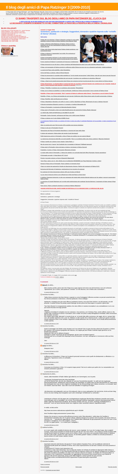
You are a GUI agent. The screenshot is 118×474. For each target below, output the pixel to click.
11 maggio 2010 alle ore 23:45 (51, 425)
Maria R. (44, 285)
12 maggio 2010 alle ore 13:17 (51, 438)
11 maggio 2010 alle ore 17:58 (51, 343)
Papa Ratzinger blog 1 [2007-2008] (9, 41)
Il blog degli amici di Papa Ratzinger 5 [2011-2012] (13, 32)
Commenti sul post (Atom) (53, 470)
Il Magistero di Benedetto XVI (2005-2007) (11, 35)
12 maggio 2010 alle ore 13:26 (51, 461)
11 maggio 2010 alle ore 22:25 (51, 371)
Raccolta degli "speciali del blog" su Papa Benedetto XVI (14, 37)
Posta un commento (45, 464)
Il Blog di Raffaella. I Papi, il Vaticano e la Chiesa (12, 31)
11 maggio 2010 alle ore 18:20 (51, 362)
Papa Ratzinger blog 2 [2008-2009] (9, 40)
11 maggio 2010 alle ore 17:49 (51, 292)
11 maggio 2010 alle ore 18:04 (51, 351)
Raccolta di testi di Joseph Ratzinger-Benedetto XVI (13, 36)
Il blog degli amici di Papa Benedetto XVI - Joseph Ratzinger (15, 30)
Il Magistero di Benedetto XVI (8, 34)
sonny (44, 345)
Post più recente (44, 467)
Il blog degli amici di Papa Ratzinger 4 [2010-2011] (13, 38)
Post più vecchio (112, 467)
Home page (79, 467)
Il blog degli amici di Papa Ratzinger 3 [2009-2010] (48, 7)
